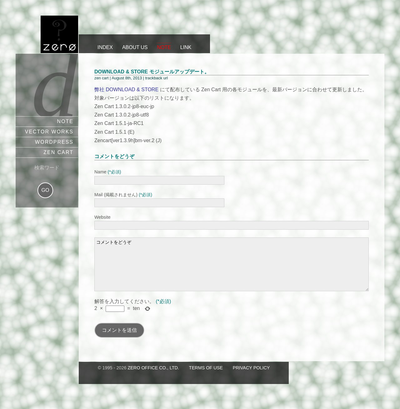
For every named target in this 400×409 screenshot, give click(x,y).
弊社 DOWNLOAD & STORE (126, 89)
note (164, 47)
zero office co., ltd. (153, 377)
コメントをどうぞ (231, 269)
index (105, 47)
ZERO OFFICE (59, 34)
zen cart (58, 152)
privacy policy (251, 377)
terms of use (206, 377)
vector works (49, 131)
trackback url (156, 78)
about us (135, 47)
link (186, 47)
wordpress (54, 142)
